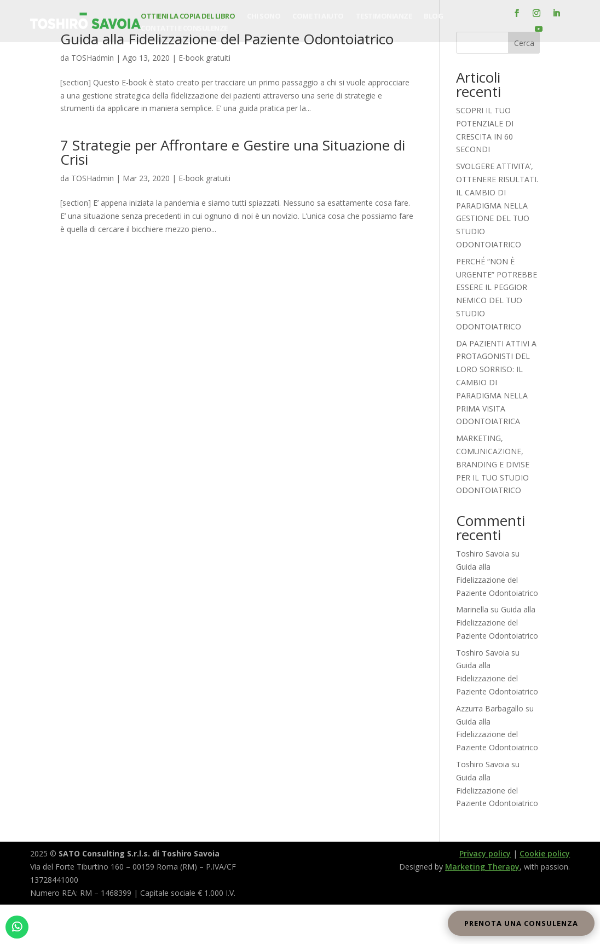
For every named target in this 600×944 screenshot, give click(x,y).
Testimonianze (384, 16)
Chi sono (263, 16)
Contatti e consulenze (184, 28)
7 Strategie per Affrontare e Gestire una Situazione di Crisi (232, 152)
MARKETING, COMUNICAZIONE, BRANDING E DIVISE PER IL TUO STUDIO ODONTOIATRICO (492, 464)
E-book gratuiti (204, 58)
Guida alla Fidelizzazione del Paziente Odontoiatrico (497, 579)
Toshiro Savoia (482, 553)
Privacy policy (485, 853)
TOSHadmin (92, 58)
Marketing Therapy (482, 866)
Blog (433, 16)
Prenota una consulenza (521, 923)
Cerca (524, 43)
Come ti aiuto (318, 16)
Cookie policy (545, 853)
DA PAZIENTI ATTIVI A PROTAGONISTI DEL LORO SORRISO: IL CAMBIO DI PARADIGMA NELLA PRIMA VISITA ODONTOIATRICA (496, 382)
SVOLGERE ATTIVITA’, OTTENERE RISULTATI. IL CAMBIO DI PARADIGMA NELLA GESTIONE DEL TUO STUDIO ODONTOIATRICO (497, 205)
